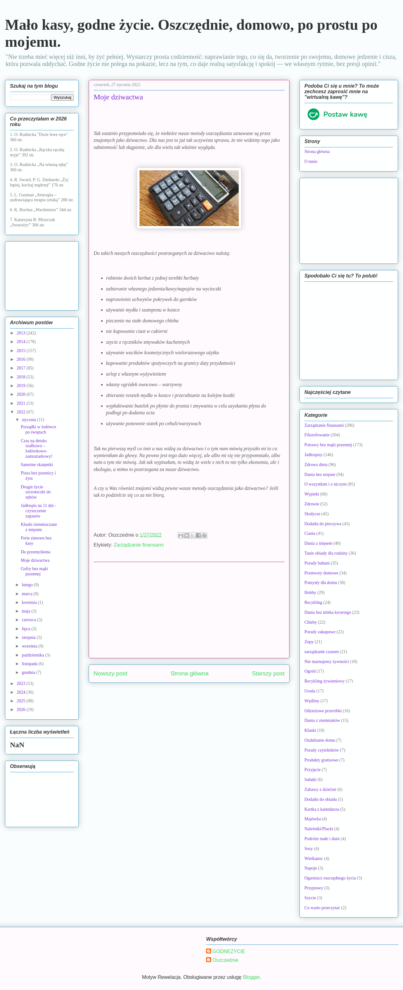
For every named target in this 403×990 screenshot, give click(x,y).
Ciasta (309, 533)
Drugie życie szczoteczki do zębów (36, 492)
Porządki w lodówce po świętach (38, 429)
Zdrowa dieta (315, 464)
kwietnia (30, 602)
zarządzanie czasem (321, 651)
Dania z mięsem (318, 543)
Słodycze (312, 514)
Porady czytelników (321, 750)
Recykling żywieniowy (324, 681)
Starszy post (268, 673)
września (30, 646)
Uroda (309, 691)
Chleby (310, 622)
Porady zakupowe (319, 632)
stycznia (29, 419)
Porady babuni (317, 563)
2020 (22, 394)
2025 (22, 701)
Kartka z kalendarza (321, 809)
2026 (22, 709)
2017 (22, 368)
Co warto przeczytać (322, 907)
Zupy (309, 641)
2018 (22, 377)
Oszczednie (225, 960)
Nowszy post (110, 673)
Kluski (310, 730)
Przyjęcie (312, 769)
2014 (22, 341)
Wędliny (311, 701)
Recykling (313, 602)
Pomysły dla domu (320, 582)
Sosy (308, 848)
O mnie (310, 161)
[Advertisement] (189, 610)
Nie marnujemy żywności (326, 661)
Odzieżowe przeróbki (323, 711)
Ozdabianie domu (319, 740)
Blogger (251, 977)
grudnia (29, 672)
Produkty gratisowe (321, 760)
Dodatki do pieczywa (322, 523)
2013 (22, 333)
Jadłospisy (313, 454)
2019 (22, 385)
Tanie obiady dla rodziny (326, 553)
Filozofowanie (317, 435)
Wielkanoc (313, 858)
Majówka (312, 819)
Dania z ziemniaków (322, 720)
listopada (30, 663)
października (33, 655)
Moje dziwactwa (35, 560)
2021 (22, 403)
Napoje (310, 868)
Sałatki (310, 779)
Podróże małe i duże (322, 838)
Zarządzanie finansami (139, 544)
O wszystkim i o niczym (325, 484)
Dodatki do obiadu (320, 799)
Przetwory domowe (321, 573)
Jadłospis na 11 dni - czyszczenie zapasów (38, 510)
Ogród (310, 671)
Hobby (310, 592)
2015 (22, 350)
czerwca (29, 619)
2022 (22, 412)
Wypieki (311, 494)
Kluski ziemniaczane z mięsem (39, 527)
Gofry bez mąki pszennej (34, 571)
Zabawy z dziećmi (320, 789)
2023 (22, 683)
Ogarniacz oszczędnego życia (330, 878)
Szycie (310, 898)
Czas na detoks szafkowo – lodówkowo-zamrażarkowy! (36, 448)
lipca (26, 628)
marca (27, 593)
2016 (22, 359)
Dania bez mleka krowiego (327, 612)
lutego (28, 584)
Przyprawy (313, 888)
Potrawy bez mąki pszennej (328, 445)
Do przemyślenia (35, 552)
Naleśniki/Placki (318, 828)
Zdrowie (311, 504)
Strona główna (189, 673)
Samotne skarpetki (37, 464)
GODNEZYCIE (228, 951)
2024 (22, 692)
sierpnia (29, 637)
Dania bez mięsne (319, 474)
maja (26, 611)
